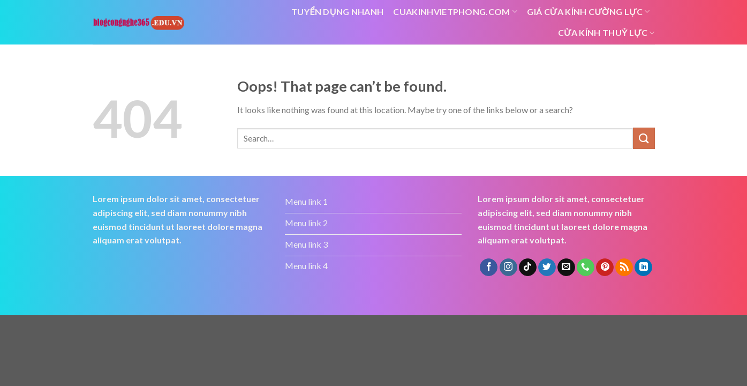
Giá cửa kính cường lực (588, 11)
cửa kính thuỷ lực (606, 32)
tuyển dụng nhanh (337, 11)
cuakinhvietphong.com (455, 11)
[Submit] (643, 138)
